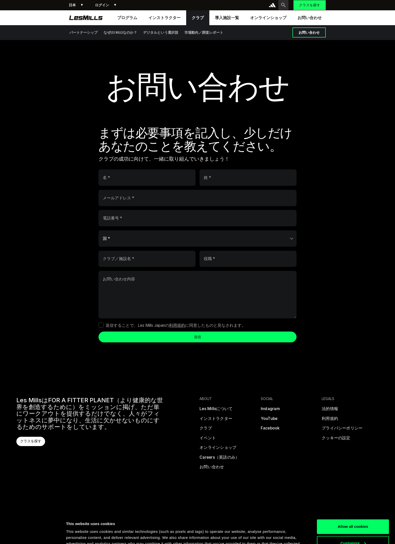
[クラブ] (206, 429)
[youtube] (268, 419)
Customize (353, 513)
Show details (77, 534)
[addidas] (272, 5)
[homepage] (86, 17)
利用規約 (177, 325)
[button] (76, 5)
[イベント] (208, 439)
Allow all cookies (353, 497)
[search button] (283, 5)
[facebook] (270, 429)
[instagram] (270, 410)
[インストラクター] (216, 419)
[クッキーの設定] (336, 439)
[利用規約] (330, 419)
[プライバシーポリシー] (342, 429)
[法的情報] (330, 410)
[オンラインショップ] (218, 448)
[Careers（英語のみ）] (219, 458)
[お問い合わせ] (212, 468)
